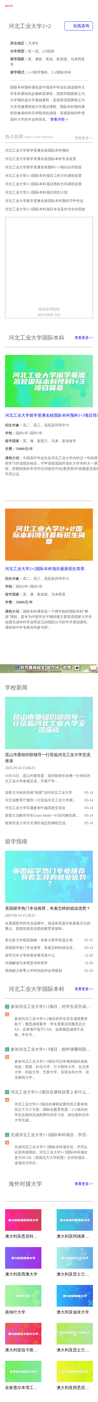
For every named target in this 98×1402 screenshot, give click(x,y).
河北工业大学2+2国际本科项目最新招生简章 (45, 569)
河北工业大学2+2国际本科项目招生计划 (36, 192)
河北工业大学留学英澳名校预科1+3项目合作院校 (43, 167)
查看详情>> (59, 119)
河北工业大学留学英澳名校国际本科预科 (37, 150)
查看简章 (20, 487)
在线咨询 (78, 26)
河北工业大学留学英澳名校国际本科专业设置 (40, 159)
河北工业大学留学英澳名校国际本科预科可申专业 (44, 201)
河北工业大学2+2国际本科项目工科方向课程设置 (43, 176)
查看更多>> (84, 138)
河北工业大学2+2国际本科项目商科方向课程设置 (43, 184)
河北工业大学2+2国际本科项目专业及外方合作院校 (45, 209)
